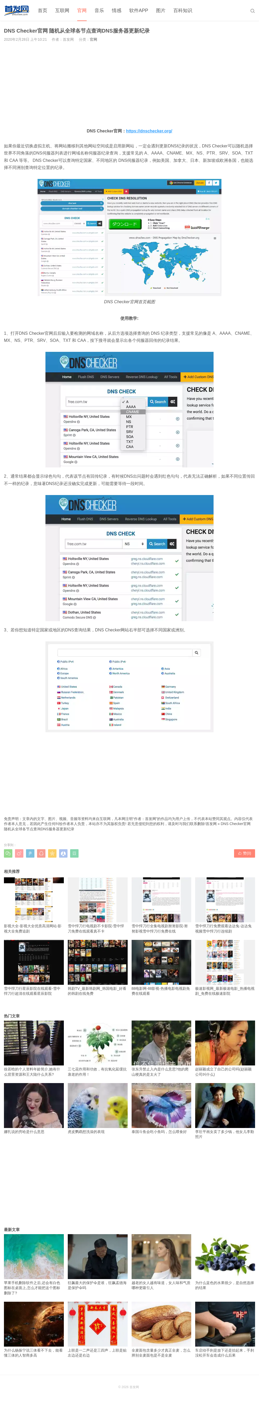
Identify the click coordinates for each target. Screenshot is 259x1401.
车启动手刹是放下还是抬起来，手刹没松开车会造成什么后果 (225, 1329)
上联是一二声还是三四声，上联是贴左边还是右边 (98, 1329)
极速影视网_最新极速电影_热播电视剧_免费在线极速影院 (225, 968)
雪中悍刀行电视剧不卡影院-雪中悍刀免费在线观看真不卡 (98, 905)
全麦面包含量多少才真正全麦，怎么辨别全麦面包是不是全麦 (161, 1329)
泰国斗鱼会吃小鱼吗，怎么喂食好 (161, 1108)
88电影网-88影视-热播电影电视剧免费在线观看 (161, 968)
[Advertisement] (129, 85)
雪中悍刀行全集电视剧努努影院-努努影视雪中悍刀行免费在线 (161, 905)
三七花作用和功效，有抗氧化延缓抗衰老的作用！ (98, 1048)
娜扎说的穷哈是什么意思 (34, 1108)
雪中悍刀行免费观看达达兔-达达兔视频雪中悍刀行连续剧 (225, 905)
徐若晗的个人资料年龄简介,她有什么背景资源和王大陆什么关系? (34, 1048)
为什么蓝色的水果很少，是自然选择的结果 (225, 1262)
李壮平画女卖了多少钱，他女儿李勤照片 (225, 1111)
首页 (42, 10)
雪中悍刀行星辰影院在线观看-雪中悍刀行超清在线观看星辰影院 (34, 968)
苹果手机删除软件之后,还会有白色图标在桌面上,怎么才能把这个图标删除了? (34, 1264)
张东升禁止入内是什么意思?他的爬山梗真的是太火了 (161, 1048)
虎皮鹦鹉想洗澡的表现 (98, 1108)
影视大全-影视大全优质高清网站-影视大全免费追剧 (34, 905)
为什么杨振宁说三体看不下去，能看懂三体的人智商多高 (34, 1329)
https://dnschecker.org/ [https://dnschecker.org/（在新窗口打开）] (149, 131)
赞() (244, 853)
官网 (82, 10)
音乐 (99, 10)
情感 (116, 10)
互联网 (62, 10)
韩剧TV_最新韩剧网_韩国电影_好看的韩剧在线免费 (98, 968)
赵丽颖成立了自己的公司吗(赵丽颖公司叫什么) (225, 1048)
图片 (160, 10)
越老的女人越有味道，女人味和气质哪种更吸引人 (161, 1262)
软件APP (138, 10)
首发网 (211, 824)
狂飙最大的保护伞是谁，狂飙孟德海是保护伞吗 (98, 1262)
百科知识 (182, 10)
